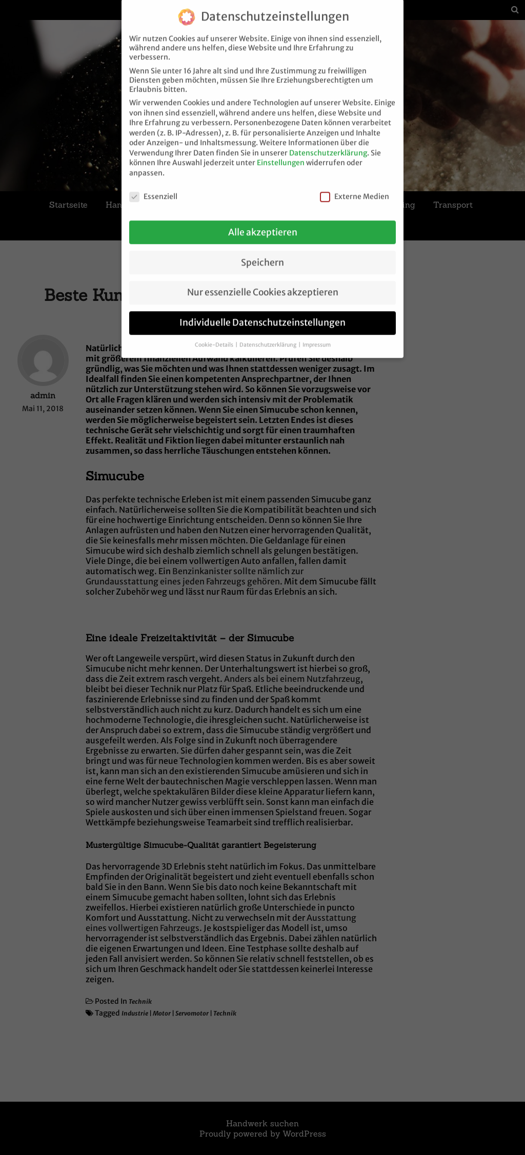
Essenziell (153, 187)
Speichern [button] (262, 252)
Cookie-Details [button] (214, 335)
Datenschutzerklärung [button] (268, 335)
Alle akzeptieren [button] (262, 222)
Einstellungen (281, 153)
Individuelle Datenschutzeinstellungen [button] (262, 313)
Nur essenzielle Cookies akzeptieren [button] (262, 283)
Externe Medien (354, 187)
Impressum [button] (316, 335)
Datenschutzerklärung (328, 143)
